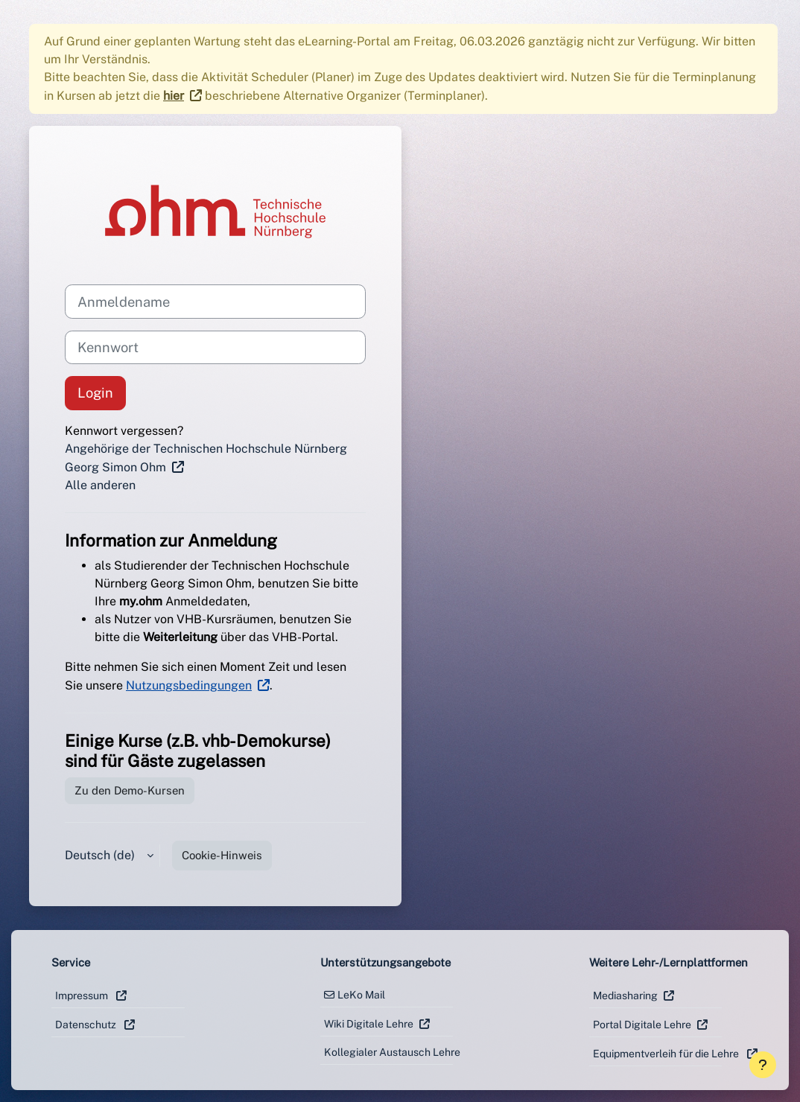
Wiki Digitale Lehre (368, 1024)
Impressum (82, 995)
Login (95, 393)
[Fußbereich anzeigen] (762, 1064)
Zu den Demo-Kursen (129, 790)
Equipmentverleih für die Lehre (658, 1054)
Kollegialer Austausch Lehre (389, 1052)
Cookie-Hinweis (222, 855)
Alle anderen (100, 485)
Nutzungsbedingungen (189, 685)
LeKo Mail (361, 995)
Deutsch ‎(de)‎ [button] (101, 855)
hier (173, 96)
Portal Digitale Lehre (642, 1025)
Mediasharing (625, 995)
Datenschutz (86, 1025)
